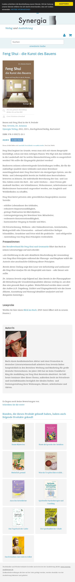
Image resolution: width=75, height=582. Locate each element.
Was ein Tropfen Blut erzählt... (51, 473)
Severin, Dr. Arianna (17, 126)
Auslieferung (25, 28)
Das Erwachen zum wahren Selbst (18, 557)
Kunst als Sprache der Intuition (51, 444)
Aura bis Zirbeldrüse (18, 501)
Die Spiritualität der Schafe (51, 529)
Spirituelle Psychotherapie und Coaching (51, 502)
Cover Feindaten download (16, 116)
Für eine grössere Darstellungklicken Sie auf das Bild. (17, 111)
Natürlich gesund (18, 473)
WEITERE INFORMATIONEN (20, 9)
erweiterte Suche (38, 46)
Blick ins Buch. (30, 310)
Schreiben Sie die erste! (13, 405)
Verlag (8, 28)
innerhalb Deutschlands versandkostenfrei (31, 145)
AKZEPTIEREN (64, 4)
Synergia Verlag (10, 129)
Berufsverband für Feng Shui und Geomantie (28, 246)
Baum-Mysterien (18, 444)
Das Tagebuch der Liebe (18, 529)
